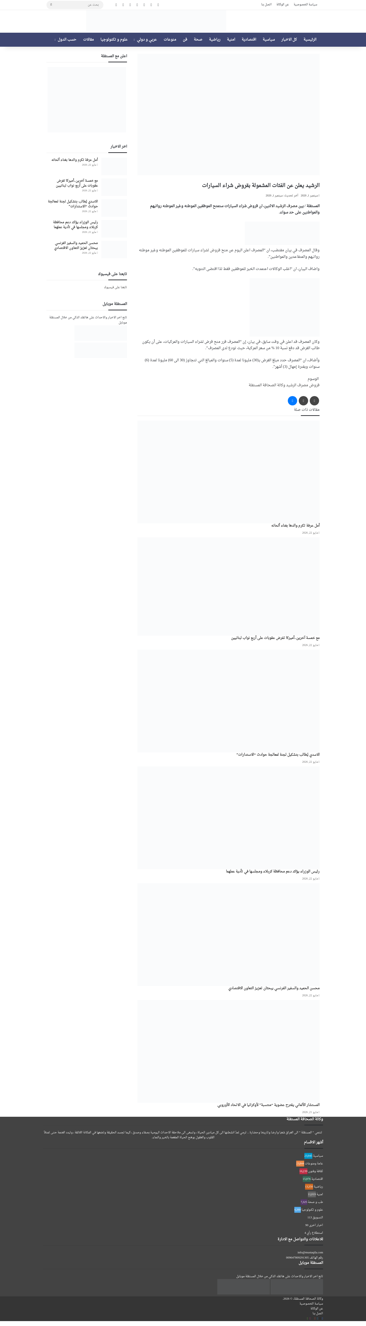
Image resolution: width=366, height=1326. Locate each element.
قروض (314, 385)
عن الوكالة (282, 4)
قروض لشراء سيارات (204, 250)
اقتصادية (249, 39)
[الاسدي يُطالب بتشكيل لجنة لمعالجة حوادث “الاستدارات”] (228, 701)
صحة (198, 39)
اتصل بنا (266, 4)
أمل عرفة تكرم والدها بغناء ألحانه (295, 525)
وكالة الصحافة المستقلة (267, 385)
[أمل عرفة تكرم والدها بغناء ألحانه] (228, 472)
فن (185, 39)
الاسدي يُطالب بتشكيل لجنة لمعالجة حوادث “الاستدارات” (278, 755)
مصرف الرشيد (286, 206)
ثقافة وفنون (315, 1171)
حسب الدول (67, 39)
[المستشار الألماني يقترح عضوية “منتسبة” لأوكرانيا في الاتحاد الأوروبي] (228, 1051)
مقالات (88, 39)
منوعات (170, 39)
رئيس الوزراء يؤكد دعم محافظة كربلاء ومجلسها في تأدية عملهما (273, 871)
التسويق (318, 1217)
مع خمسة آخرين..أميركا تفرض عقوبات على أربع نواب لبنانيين (275, 638)
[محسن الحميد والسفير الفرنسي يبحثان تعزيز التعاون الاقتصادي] (228, 934)
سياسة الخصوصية (305, 4)
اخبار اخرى (316, 1225)
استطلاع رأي (315, 1233)
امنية (231, 39)
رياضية (214, 39)
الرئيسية (309, 39)
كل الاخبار (289, 39)
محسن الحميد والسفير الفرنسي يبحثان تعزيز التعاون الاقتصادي (274, 988)
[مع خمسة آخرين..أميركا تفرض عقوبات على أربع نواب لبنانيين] (228, 586)
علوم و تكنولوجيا (114, 39)
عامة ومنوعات (314, 1163)
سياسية (269, 39)
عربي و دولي (147, 39)
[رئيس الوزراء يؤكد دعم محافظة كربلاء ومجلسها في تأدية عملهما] (228, 817)
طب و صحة (315, 1202)
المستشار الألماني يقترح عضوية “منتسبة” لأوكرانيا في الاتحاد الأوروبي (268, 1105)
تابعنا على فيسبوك (115, 287)
